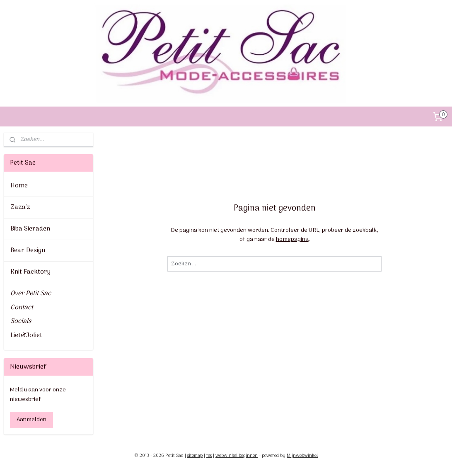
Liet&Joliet (26, 335)
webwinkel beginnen (236, 455)
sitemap (195, 455)
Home (19, 185)
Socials (20, 321)
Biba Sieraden (30, 228)
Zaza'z (20, 207)
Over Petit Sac (30, 293)
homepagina (292, 239)
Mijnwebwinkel (302, 455)
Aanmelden (31, 420)
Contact (21, 307)
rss (209, 455)
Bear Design (27, 250)
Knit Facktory (30, 272)
